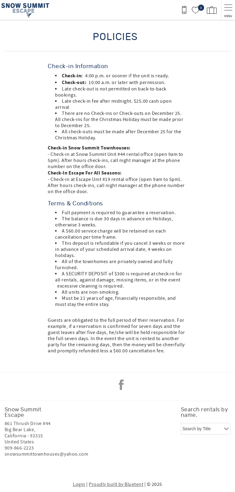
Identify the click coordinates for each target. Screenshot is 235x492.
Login (79, 484)
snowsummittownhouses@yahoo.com (46, 454)
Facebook (121, 385)
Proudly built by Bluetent (116, 484)
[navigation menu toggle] (228, 10)
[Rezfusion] (57, 467)
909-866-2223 (19, 448)
